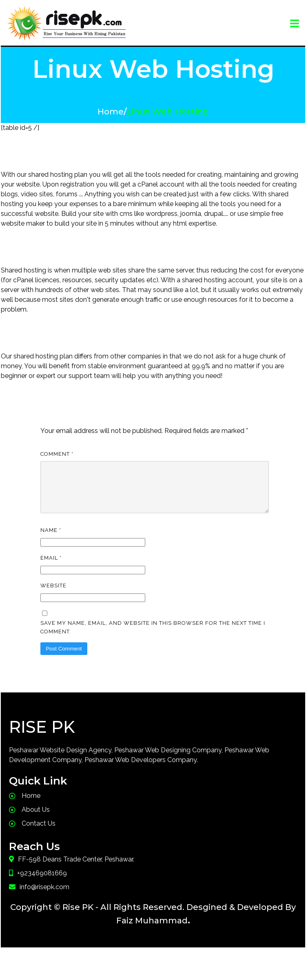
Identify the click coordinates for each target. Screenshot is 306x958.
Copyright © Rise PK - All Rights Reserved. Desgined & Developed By (153, 917)
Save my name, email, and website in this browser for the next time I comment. (152, 637)
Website (53, 595)
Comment (56, 454)
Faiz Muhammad (152, 930)
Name (50, 540)
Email (51, 568)
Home (111, 111)
